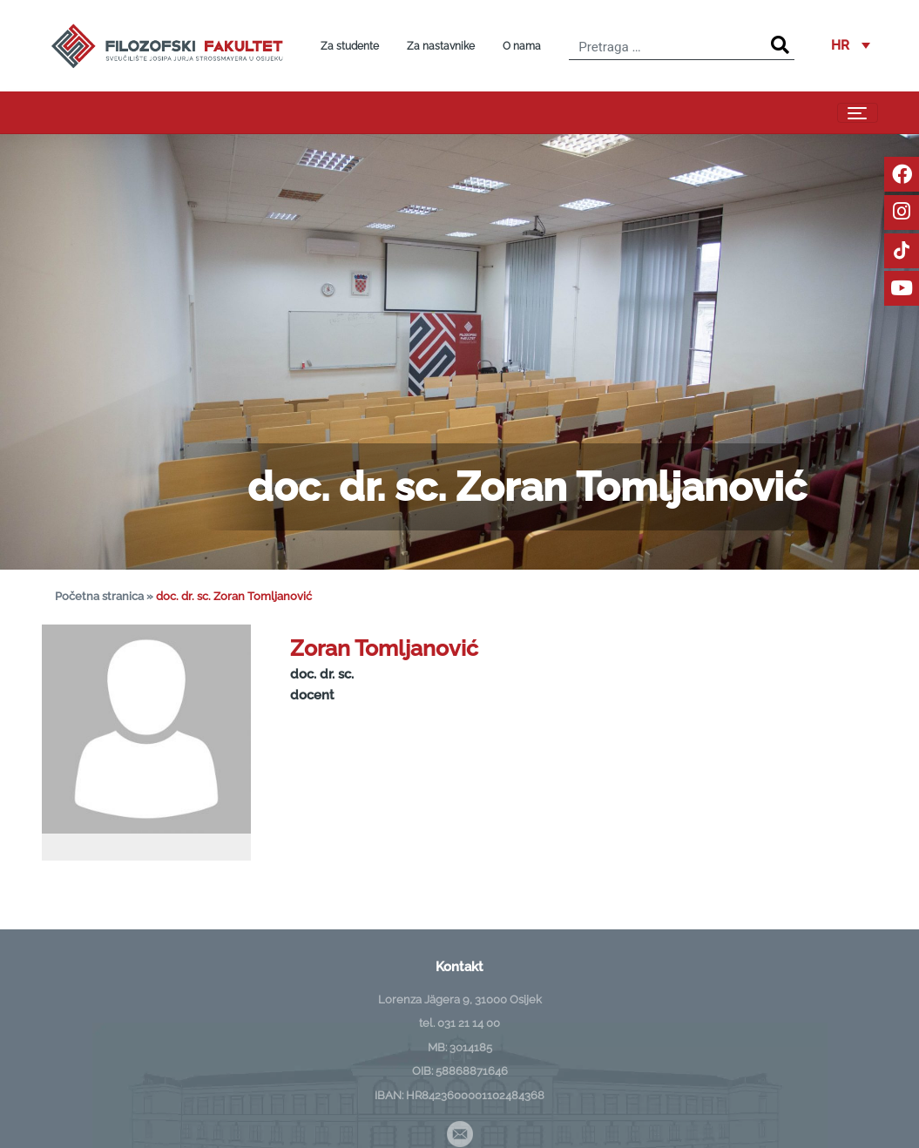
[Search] (780, 45)
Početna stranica (99, 596)
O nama (522, 46)
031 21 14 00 (468, 1023)
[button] (850, 46)
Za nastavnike (441, 46)
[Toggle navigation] (857, 113)
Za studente (350, 46)
